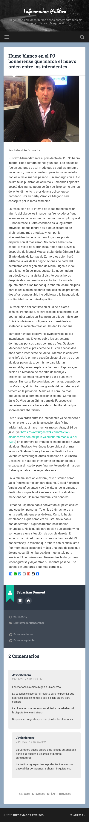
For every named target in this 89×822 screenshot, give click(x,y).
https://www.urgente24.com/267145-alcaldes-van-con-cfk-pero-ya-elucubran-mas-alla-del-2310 (42, 436)
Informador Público (44, 11)
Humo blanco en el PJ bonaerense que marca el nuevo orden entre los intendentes (42, 61)
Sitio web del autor (28, 600)
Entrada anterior (23, 634)
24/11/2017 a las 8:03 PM (31, 741)
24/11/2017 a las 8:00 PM (27, 678)
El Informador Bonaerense (28, 622)
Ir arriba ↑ (77, 815)
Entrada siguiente (24, 640)
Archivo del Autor (20, 600)
